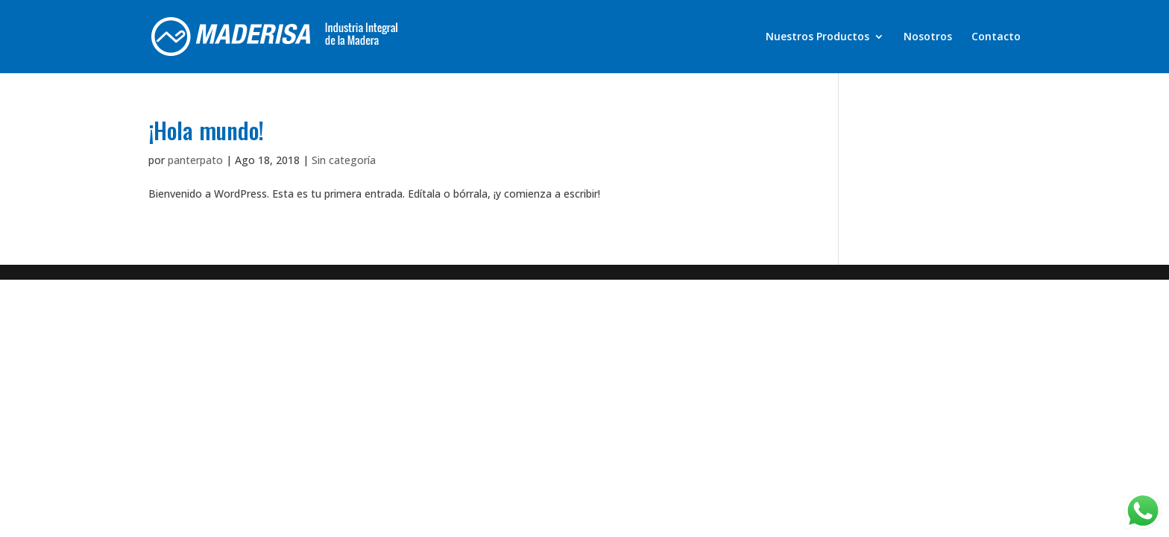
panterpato (195, 160)
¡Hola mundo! (206, 130)
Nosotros (928, 37)
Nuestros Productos (817, 37)
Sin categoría (344, 160)
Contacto (996, 37)
